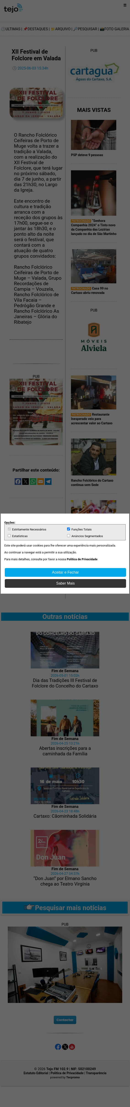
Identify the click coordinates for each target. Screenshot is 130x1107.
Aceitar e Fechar (65, 572)
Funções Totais (79, 529)
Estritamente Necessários (27, 529)
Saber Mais (65, 583)
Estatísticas (18, 536)
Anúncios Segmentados (85, 536)
